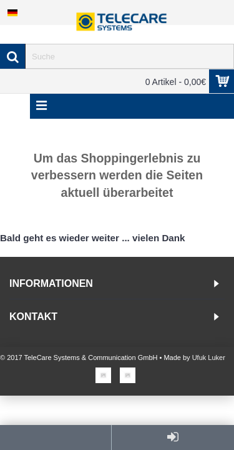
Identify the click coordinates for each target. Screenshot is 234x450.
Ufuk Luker (208, 357)
